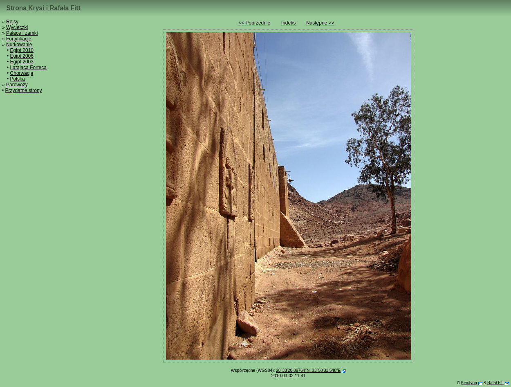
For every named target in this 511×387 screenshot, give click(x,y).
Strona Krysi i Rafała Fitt (44, 7)
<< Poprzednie (254, 23)
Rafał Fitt (495, 382)
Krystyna (469, 382)
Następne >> (320, 23)
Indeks (288, 23)
